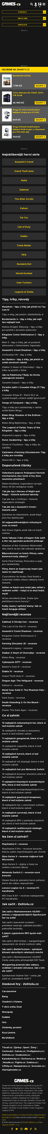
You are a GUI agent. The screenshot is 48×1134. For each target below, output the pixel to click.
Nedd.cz (41, 1058)
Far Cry (24, 217)
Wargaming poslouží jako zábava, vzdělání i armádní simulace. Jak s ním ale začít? (23, 968)
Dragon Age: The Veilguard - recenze (22, 681)
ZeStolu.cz (8, 1055)
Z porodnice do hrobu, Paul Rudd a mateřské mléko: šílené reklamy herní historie (23, 579)
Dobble (6, 1017)
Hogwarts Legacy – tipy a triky (18, 435)
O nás (12, 1117)
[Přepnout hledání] (32, 4)
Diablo (24, 236)
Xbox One (22, 18)
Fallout (24, 208)
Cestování (7, 1051)
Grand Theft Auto (24, 171)
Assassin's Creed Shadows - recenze (22, 631)
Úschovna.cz (28, 1058)
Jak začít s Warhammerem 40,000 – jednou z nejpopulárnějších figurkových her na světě (24, 914)
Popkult (22, 12)
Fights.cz (20, 1062)
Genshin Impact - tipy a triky (17, 382)
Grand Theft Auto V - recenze (18, 676)
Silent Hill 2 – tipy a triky (15, 460)
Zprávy (18, 1047)
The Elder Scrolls (24, 199)
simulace (22, 25)
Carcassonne (9, 991)
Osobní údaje (32, 1115)
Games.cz (20, 1051)
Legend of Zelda (24, 292)
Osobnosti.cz (22, 1055)
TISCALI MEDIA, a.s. (30, 1122)
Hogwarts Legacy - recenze (17, 648)
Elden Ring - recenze (13, 657)
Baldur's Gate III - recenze (16, 667)
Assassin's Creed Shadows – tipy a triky (23, 350)
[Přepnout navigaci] (36, 4)
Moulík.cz (8, 1062)
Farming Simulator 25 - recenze (19, 643)
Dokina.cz (32, 1062)
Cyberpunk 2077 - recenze (16, 662)
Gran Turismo (24, 282)
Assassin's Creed (24, 162)
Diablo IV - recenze (12, 671)
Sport (26, 1047)
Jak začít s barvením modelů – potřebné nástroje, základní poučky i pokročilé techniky (22, 925)
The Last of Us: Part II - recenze (19, 626)
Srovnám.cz (38, 1066)
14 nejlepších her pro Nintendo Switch (23, 769)
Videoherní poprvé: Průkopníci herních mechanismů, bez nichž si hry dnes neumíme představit (23, 476)
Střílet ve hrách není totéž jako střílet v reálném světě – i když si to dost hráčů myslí (23, 590)
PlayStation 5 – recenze (15, 844)
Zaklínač (24, 190)
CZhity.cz (7, 1066)
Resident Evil (24, 264)
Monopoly (7, 1012)
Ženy (33, 1047)
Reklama (5, 1115)
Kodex (42, 1115)
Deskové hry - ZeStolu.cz (20, 984)
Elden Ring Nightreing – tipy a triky (21, 423)
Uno (4, 1022)
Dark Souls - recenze (13, 698)
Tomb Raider (24, 245)
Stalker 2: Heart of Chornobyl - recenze (23, 653)
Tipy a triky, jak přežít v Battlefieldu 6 (22, 314)
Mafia (24, 180)
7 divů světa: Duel (12, 1007)
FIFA (24, 255)
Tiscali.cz (7, 1047)
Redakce (14, 1115)
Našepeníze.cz (22, 1066)
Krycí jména (8, 1032)
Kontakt (5, 1117)
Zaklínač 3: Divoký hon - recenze (20, 622)
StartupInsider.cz (11, 1070)
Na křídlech (8, 1038)
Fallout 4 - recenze (12, 685)
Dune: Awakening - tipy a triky (18, 440)
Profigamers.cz (35, 1051)
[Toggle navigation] (44, 4)
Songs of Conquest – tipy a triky (19, 403)
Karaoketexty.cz (11, 1058)
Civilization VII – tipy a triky (17, 355)
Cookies (22, 1115)
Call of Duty (24, 227)
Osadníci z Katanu (12, 1001)
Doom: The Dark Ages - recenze (20, 710)
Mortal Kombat (24, 273)
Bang (5, 996)
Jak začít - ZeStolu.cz (18, 904)
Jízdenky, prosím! (11, 1027)
